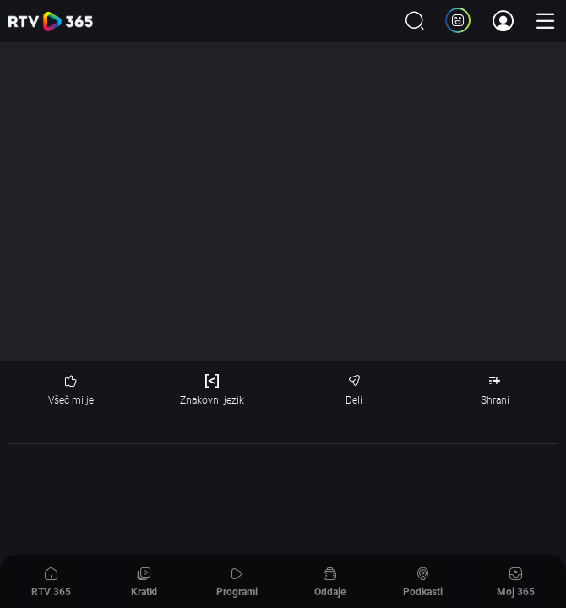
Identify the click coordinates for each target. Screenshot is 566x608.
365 (50, 21)
